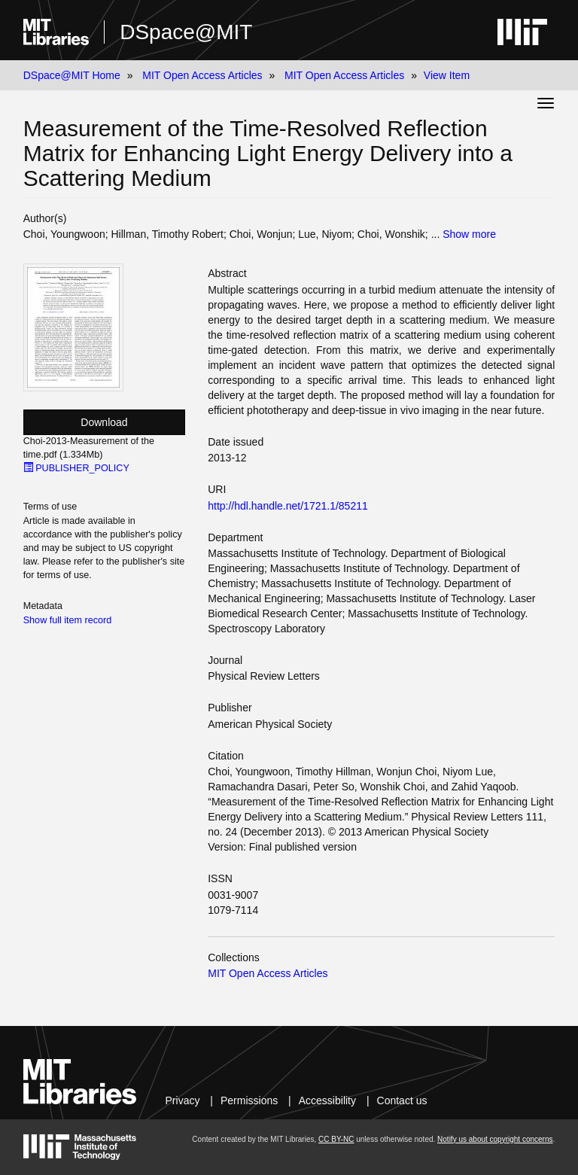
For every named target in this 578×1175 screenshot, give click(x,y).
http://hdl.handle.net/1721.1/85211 (288, 506)
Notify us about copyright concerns (494, 1139)
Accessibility (327, 1100)
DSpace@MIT (186, 32)
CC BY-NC (336, 1139)
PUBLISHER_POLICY (76, 468)
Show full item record (67, 620)
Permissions (249, 1100)
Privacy (183, 1100)
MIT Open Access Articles (202, 75)
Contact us (402, 1100)
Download (104, 422)
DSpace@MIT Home (71, 75)
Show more (469, 234)
